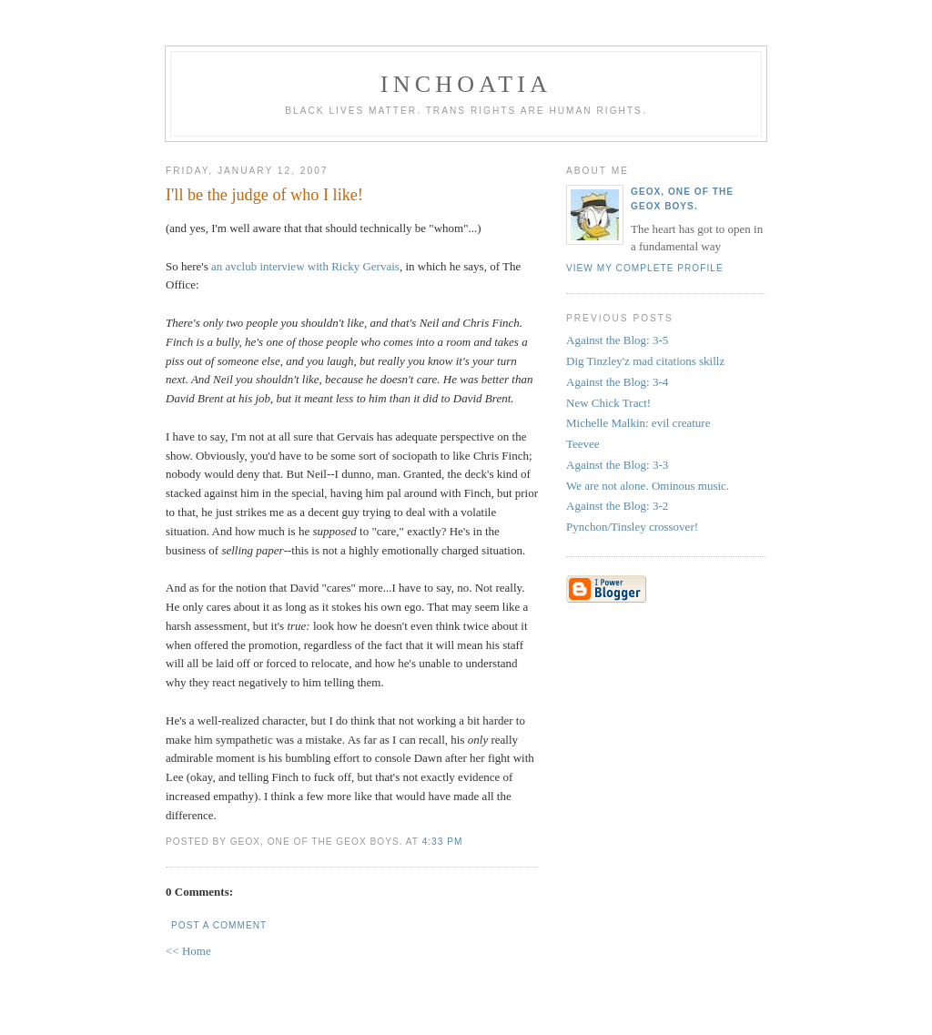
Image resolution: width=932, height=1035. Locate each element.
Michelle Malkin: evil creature (638, 423)
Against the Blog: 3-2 (617, 505)
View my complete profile (645, 268)
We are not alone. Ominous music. (647, 485)
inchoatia (466, 84)
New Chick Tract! (608, 403)
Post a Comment (219, 925)
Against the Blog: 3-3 (617, 465)
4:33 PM (442, 842)
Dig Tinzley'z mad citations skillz (645, 361)
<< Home (188, 951)
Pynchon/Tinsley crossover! (632, 526)
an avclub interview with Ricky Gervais (305, 266)
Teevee (583, 444)
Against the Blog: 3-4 (617, 382)
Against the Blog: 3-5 (617, 340)
